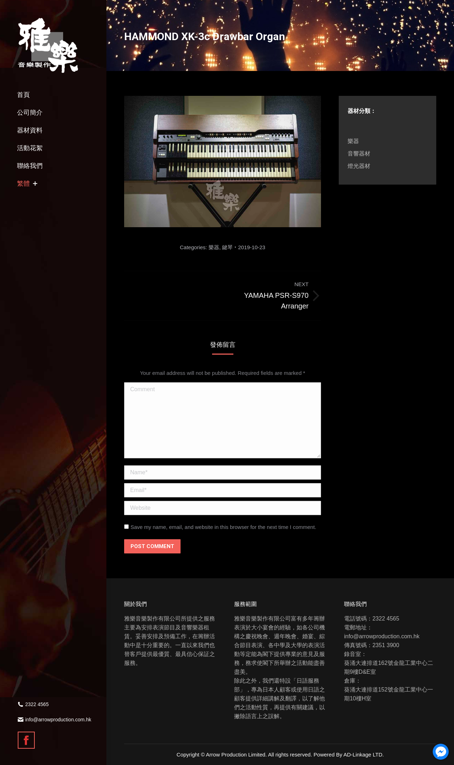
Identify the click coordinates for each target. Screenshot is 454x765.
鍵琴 (227, 247)
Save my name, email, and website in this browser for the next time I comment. (223, 527)
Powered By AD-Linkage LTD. (349, 755)
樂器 (214, 247)
